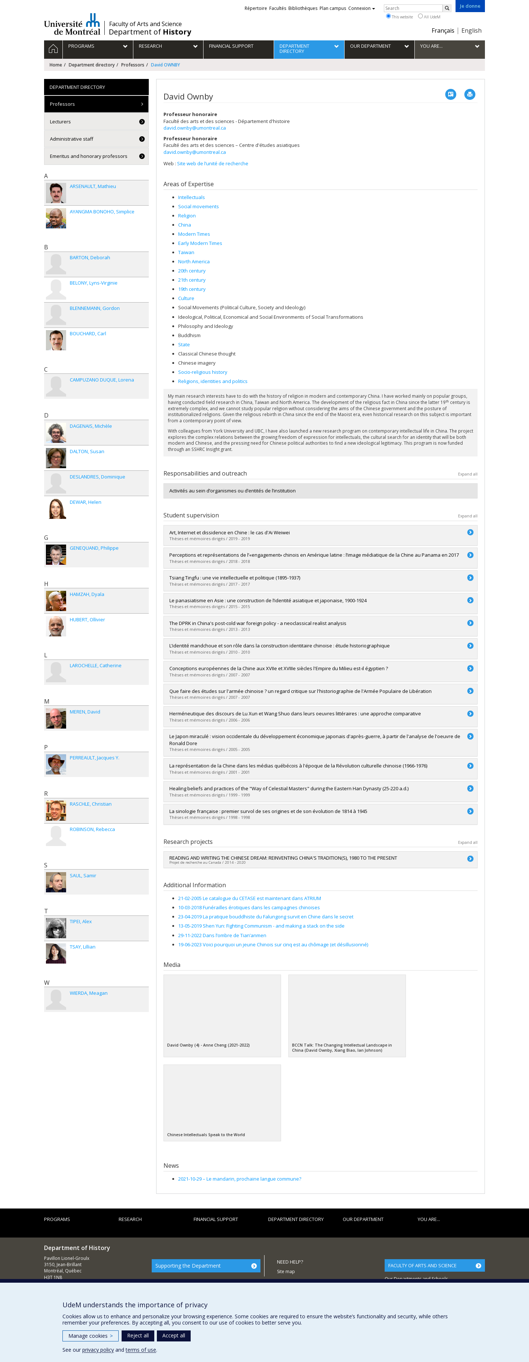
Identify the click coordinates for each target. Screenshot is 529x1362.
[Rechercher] (447, 8)
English (471, 30)
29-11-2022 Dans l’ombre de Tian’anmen (222, 935)
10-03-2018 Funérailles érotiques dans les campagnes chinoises (249, 907)
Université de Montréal (72, 24)
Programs (57, 1219)
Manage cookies (90, 1335)
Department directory (92, 65)
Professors (132, 65)
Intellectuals (191, 197)
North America (194, 261)
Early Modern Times (200, 243)
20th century (192, 270)
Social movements (198, 206)
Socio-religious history (202, 372)
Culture (186, 298)
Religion (187, 215)
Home (56, 65)
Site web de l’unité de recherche (212, 163)
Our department (363, 1219)
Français (443, 30)
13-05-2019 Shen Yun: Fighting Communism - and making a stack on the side (261, 925)
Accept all (173, 1335)
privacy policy (98, 1349)
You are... (429, 1219)
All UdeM (429, 16)
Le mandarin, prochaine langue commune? (239, 1178)
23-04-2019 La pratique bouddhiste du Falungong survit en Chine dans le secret (265, 916)
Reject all (138, 1335)
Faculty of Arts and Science (145, 24)
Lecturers (60, 121)
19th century (192, 289)
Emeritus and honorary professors (88, 156)
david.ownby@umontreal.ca (194, 127)
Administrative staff (71, 139)
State (184, 344)
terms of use (141, 1349)
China (184, 224)
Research (130, 1219)
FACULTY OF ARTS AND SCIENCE (422, 1265)
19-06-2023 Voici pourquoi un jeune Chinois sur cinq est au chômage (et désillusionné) (273, 944)
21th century (192, 280)
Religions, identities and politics (213, 381)
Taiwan (186, 252)
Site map (286, 1271)
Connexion (361, 8)
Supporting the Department (188, 1265)
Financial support (216, 1219)
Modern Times (194, 234)
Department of (150, 32)
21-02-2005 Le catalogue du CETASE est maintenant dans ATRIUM (249, 898)
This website (399, 16)
